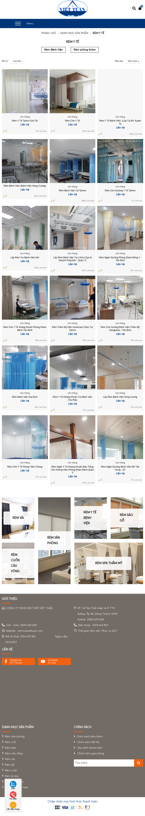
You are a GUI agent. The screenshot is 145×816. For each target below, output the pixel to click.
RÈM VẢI (18, 518)
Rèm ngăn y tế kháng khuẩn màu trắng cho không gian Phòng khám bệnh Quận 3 (72, 469)
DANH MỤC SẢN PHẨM (74, 33)
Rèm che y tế (72, 120)
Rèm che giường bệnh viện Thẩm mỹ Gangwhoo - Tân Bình (120, 328)
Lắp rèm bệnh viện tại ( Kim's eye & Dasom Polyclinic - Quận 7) (72, 259)
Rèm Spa (10, 748)
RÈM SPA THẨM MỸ (108, 563)
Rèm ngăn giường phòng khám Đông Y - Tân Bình (120, 259)
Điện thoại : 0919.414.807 (93, 625)
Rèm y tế (10, 742)
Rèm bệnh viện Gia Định (25, 397)
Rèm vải (10, 759)
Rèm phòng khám (85, 49)
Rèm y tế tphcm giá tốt (25, 120)
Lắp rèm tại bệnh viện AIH (25, 257)
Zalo (13, 788)
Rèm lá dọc (12, 776)
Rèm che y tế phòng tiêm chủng (24, 466)
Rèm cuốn (11, 770)
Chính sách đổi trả (88, 742)
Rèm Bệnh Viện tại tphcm (72, 190)
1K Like (52, 662)
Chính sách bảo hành (90, 736)
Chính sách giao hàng (90, 753)
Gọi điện (13, 799)
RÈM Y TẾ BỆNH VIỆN (89, 518)
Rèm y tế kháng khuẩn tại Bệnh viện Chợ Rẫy (72, 398)
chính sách (82, 727)
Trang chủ (48, 33)
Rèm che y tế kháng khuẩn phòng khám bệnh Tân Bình (24, 328)
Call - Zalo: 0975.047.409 (21, 625)
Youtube (53, 660)
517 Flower (16, 662)
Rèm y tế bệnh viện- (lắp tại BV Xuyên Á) (120, 122)
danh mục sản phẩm (18, 727)
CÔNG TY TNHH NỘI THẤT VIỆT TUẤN (29, 608)
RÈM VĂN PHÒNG (53, 540)
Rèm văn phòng (15, 736)
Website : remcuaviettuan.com (24, 631)
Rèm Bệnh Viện (53, 49)
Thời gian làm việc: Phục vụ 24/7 (97, 631)
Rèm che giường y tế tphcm (120, 190)
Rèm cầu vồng (14, 753)
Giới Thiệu (9, 599)
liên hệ (7, 649)
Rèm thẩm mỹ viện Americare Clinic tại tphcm (72, 328)
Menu (24, 23)
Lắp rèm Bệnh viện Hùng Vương (120, 397)
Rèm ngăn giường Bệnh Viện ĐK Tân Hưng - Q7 (120, 468)
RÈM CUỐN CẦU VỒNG (15, 563)
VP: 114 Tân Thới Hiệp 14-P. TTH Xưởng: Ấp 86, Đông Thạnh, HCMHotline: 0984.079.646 (97, 614)
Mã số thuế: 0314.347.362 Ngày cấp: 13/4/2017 (36, 639)
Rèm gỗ (10, 765)
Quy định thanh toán (89, 748)
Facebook (16, 660)
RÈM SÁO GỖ (126, 518)
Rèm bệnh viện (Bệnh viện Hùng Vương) (25, 186)
